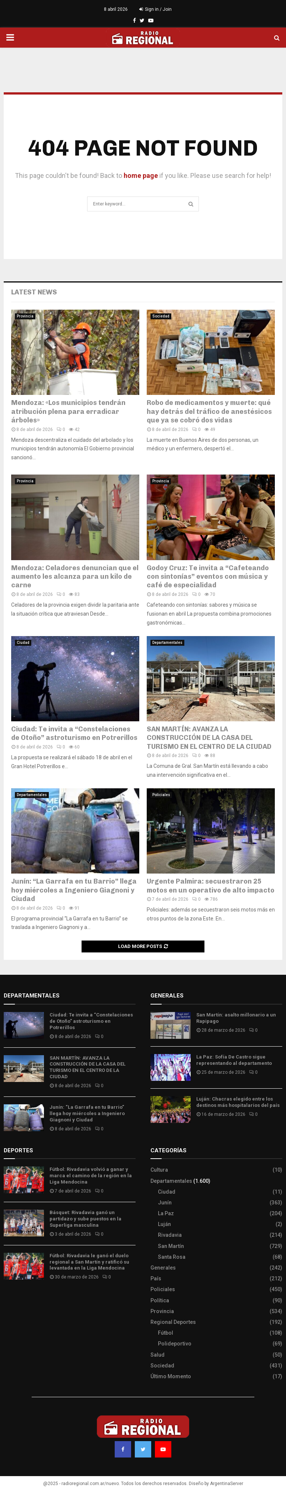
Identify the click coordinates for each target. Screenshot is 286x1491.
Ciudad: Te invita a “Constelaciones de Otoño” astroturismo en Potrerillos (74, 733)
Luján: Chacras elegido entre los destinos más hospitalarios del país (238, 1102)
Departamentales (167, 643)
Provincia (25, 316)
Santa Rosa (171, 1257)
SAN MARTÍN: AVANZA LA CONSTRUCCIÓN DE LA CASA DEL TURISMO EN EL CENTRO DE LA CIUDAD (209, 738)
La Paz (166, 1213)
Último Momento (170, 1376)
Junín (165, 1203)
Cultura (159, 1170)
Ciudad (23, 643)
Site (18, 1299)
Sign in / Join (155, 9)
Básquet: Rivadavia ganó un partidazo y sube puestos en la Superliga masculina (85, 1219)
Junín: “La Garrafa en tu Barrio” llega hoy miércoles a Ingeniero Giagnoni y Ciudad (74, 890)
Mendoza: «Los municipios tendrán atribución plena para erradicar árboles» (68, 411)
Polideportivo (174, 1344)
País (155, 1278)
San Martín (171, 1246)
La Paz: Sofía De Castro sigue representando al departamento (234, 1060)
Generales (163, 1268)
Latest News (34, 292)
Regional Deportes (173, 1322)
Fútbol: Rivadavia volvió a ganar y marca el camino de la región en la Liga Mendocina (91, 1175)
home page (141, 175)
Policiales (161, 795)
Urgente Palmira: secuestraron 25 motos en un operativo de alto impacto (210, 885)
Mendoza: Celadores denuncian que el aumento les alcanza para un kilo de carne (75, 577)
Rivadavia (170, 1235)
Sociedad (160, 316)
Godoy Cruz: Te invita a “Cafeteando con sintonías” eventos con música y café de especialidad (208, 577)
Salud (157, 1355)
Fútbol (165, 1333)
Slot (9, 1299)
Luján (164, 1224)
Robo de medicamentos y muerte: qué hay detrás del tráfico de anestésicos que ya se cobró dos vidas (209, 411)
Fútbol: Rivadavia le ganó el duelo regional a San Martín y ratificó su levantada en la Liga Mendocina (89, 1262)
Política (159, 1300)
